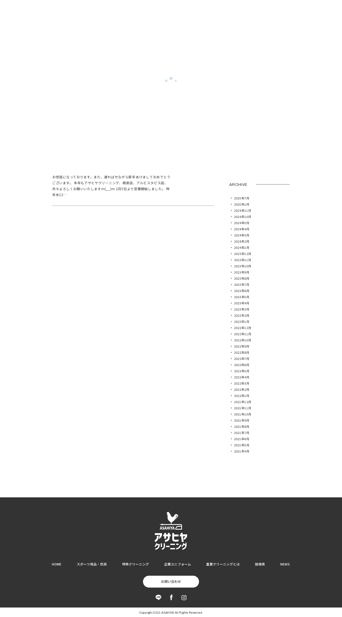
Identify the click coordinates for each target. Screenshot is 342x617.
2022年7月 (242, 359)
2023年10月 (242, 266)
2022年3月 (242, 383)
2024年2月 (242, 241)
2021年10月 (242, 414)
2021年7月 (242, 433)
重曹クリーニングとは (223, 564)
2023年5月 (242, 297)
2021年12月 (242, 402)
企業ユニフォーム (177, 564)
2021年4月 (242, 451)
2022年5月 (242, 371)
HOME (57, 564)
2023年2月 (242, 315)
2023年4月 (242, 303)
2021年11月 (242, 408)
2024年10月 (242, 217)
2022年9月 (242, 346)
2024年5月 (242, 223)
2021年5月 (242, 445)
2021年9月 (242, 420)
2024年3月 (242, 235)
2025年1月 (242, 204)
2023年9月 (242, 272)
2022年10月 (242, 340)
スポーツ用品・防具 (92, 564)
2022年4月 (242, 377)
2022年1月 (242, 396)
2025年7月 (242, 198)
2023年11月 (242, 260)
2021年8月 (242, 426)
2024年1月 (242, 247)
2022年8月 (242, 352)
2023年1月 (242, 322)
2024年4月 (242, 229)
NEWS (285, 564)
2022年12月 (242, 328)
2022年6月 (242, 365)
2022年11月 (242, 334)
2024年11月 (242, 210)
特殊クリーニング (135, 564)
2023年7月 (242, 285)
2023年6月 (242, 291)
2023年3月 (242, 309)
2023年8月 (242, 278)
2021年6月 (242, 439)
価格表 (260, 564)
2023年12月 (242, 254)
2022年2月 (242, 389)
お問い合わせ (171, 581)
